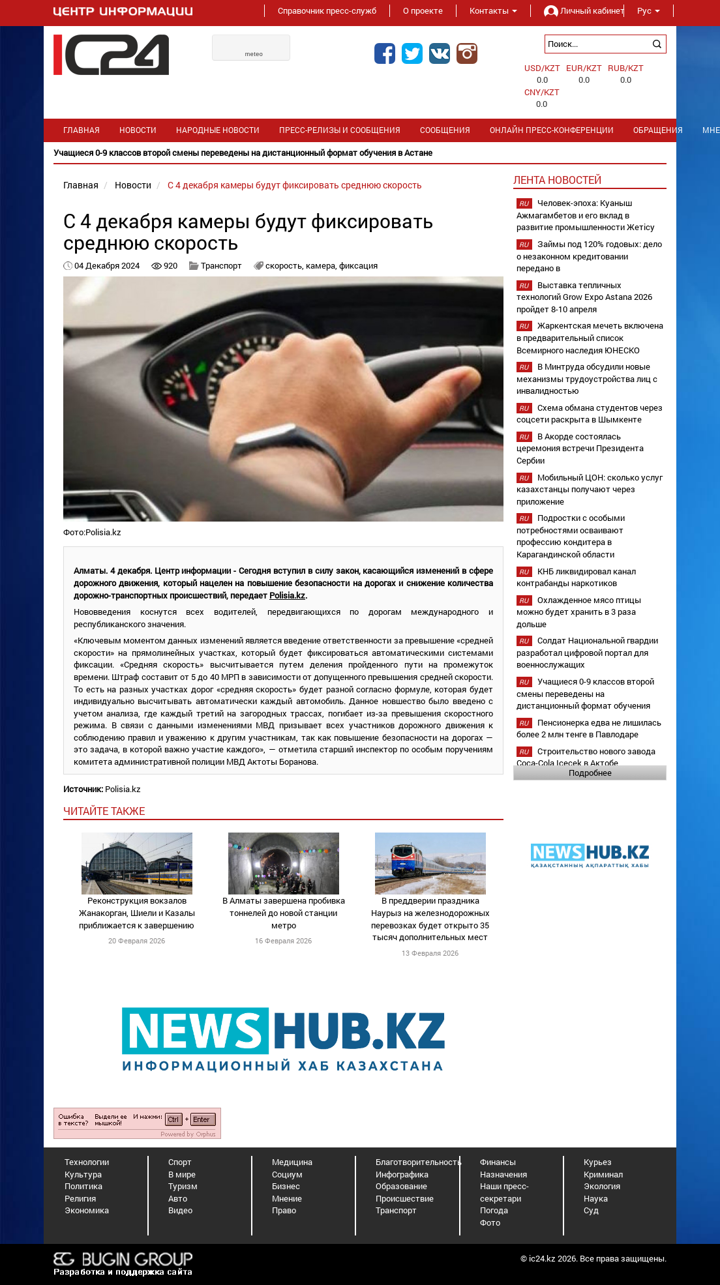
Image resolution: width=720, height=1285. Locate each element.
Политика (83, 1186)
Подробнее (590, 772)
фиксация (358, 265)
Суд (591, 1210)
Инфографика (402, 1174)
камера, (322, 265)
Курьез (598, 1162)
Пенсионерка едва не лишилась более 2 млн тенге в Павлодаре (589, 728)
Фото (490, 1222)
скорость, (285, 265)
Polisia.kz (287, 595)
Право (284, 1210)
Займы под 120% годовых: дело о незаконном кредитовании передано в (589, 256)
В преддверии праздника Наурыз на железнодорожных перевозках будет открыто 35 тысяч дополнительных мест (430, 918)
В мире (182, 1174)
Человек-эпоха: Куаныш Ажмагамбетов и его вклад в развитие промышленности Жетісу (586, 215)
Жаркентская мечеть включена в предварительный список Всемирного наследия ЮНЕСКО (590, 337)
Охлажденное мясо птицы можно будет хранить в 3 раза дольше (579, 612)
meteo (254, 54)
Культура (83, 1174)
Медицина (292, 1162)
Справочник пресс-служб (327, 10)
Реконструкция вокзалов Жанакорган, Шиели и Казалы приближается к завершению (137, 912)
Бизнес (286, 1186)
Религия (80, 1198)
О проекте (423, 10)
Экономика (87, 1210)
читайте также (104, 811)
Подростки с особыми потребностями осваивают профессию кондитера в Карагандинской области (571, 536)
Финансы (498, 1162)
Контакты (493, 10)
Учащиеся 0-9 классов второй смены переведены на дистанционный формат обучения (585, 693)
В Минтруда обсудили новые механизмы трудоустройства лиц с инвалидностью (587, 378)
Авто (177, 1198)
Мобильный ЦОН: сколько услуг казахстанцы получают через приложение (590, 489)
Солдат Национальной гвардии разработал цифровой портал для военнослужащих (587, 652)
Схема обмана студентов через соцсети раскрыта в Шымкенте (590, 414)
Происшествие (405, 1198)
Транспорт (221, 265)
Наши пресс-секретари (504, 1192)
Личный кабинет (577, 10)
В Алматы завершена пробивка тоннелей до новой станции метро (283, 912)
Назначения (503, 1174)
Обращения (658, 130)
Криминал (603, 1174)
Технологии (87, 1162)
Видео (180, 1210)
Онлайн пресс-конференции (552, 130)
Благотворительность (419, 1162)
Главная (81, 130)
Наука (596, 1198)
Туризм (183, 1186)
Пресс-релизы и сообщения (339, 130)
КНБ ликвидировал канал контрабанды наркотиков (576, 577)
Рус (648, 10)
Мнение (287, 1198)
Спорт (180, 1162)
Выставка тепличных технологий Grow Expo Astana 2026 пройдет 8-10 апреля (584, 297)
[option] (360, 153)
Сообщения (445, 130)
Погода (494, 1210)
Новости (138, 130)
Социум (287, 1174)
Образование (401, 1186)
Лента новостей (557, 179)
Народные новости (218, 130)
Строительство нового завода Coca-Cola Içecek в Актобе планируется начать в (586, 763)
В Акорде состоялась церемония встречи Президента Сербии (580, 448)
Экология (602, 1186)
